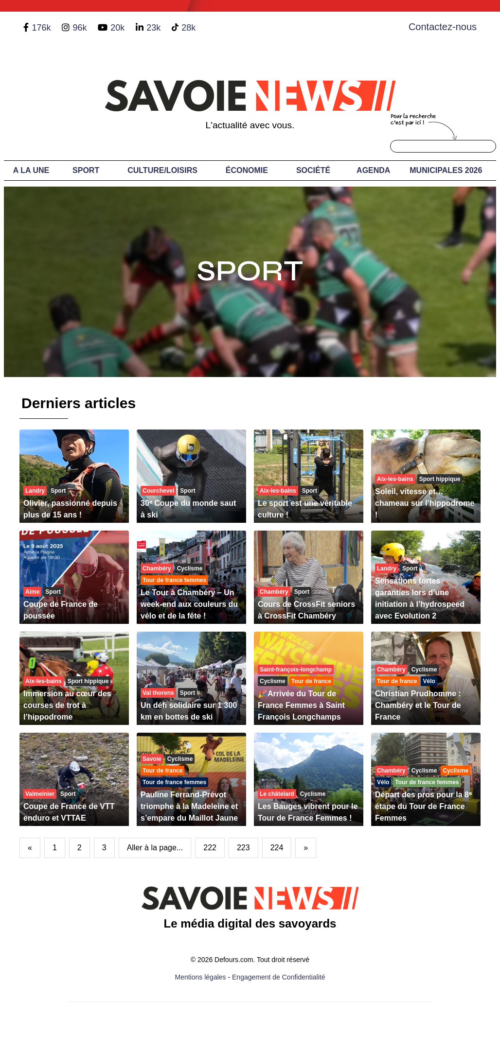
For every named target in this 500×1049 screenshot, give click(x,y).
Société (313, 170)
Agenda (373, 170)
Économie (247, 170)
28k (188, 28)
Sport (85, 170)
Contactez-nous (443, 26)
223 (243, 847)
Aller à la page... (155, 847)
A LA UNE (31, 170)
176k (41, 28)
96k (79, 28)
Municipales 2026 (446, 170)
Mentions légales (200, 977)
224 (277, 847)
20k (117, 28)
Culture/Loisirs (162, 170)
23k (153, 28)
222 (209, 847)
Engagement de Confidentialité (278, 977)
